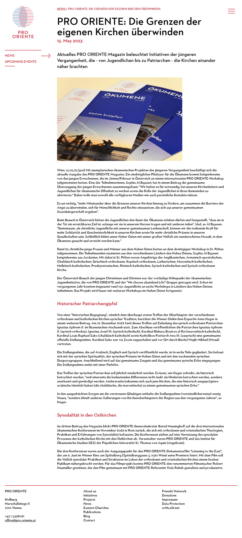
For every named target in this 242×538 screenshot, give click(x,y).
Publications (92, 512)
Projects (89, 500)
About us (89, 491)
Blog (86, 516)
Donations (169, 495)
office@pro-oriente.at (20, 520)
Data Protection (173, 504)
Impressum (170, 500)
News (10, 56)
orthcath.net (170, 508)
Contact (89, 520)
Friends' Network (174, 491)
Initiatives (90, 495)
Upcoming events (20, 62)
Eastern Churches (96, 508)
